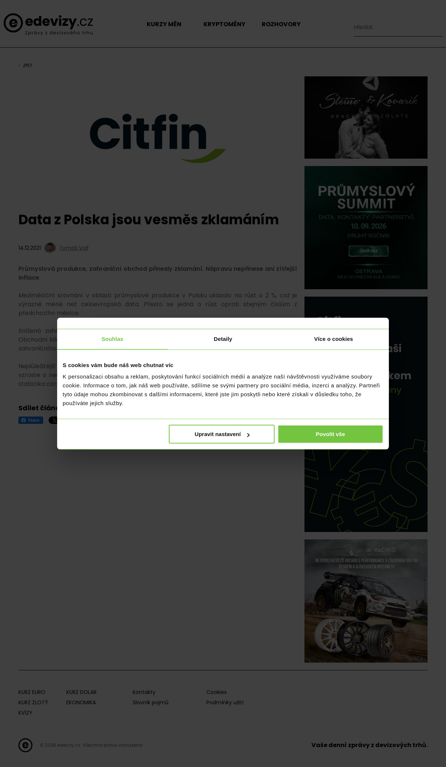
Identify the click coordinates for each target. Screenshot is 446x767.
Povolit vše (330, 434)
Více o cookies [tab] (333, 339)
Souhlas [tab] (112, 339)
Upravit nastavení (222, 434)
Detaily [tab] (223, 339)
